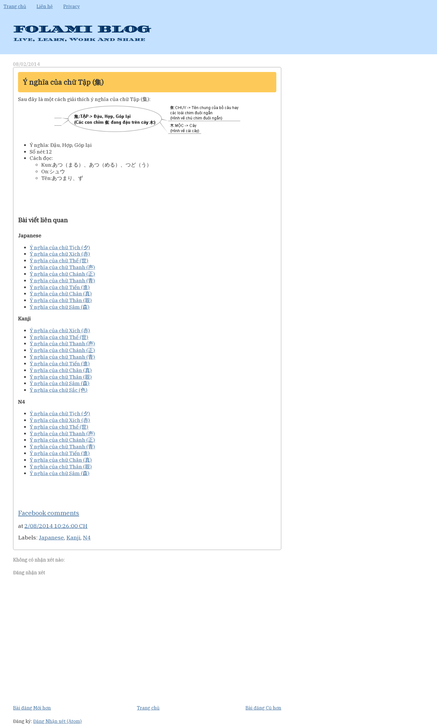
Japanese (51, 537)
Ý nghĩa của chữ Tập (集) (63, 82)
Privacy (71, 6)
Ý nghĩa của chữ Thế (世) (59, 260)
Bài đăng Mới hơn (32, 708)
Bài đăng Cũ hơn (263, 708)
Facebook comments (48, 513)
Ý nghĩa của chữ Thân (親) (61, 300)
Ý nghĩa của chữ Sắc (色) (58, 390)
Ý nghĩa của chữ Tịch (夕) (60, 247)
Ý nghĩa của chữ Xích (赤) (60, 253)
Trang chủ (14, 6)
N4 (87, 537)
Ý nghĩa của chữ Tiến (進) (60, 287)
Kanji (73, 537)
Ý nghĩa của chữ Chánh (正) (62, 273)
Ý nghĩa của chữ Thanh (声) (62, 267)
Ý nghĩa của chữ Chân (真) (61, 293)
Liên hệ (45, 6)
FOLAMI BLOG (82, 29)
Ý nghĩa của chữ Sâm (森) (59, 307)
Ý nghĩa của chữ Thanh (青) (62, 280)
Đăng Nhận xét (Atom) (57, 721)
